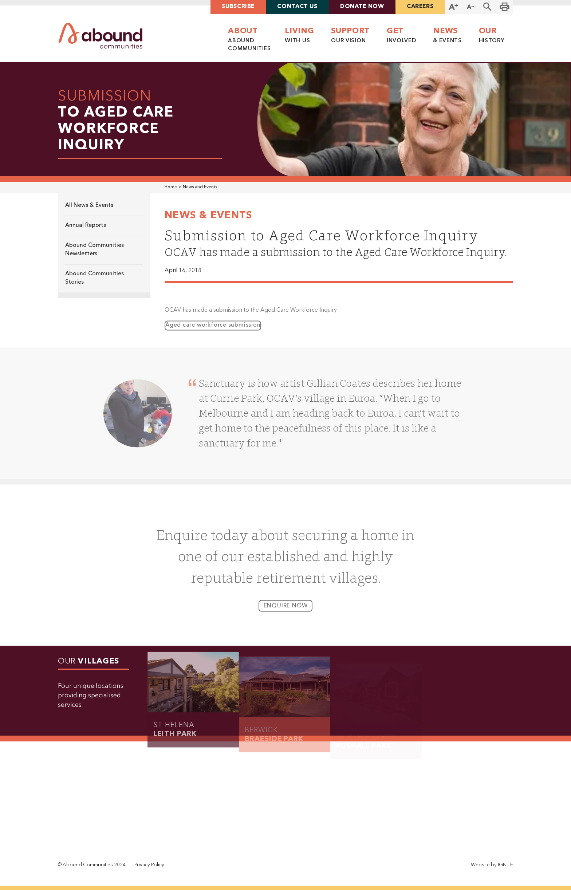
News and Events (200, 187)
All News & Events (89, 205)
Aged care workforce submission (212, 330)
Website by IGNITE (492, 865)
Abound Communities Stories (94, 278)
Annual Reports (85, 225)
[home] (100, 36)
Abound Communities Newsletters (94, 250)
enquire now (286, 611)
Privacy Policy (149, 865)
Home (171, 187)
